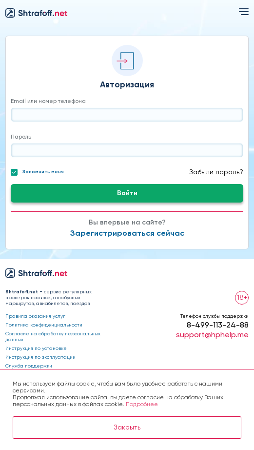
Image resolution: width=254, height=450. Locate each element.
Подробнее (142, 405)
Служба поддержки (28, 366)
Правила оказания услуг (35, 316)
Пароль (21, 137)
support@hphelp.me (212, 335)
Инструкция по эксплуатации (40, 357)
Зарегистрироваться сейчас (127, 234)
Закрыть (127, 427)
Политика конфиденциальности (43, 325)
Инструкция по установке (36, 348)
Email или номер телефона (48, 101)
